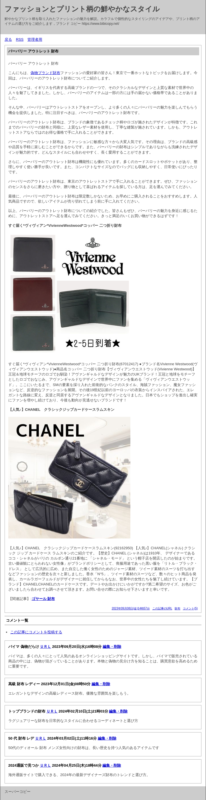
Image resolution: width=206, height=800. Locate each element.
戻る (8, 39)
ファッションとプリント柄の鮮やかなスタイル (82, 9)
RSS (20, 39)
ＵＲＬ (45, 646)
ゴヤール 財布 (43, 599)
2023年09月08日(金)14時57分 (131, 608)
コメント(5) (190, 608)
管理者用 (34, 39)
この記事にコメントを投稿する (36, 632)
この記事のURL (162, 608)
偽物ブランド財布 (45, 73)
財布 (177, 608)
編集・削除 (112, 646)
